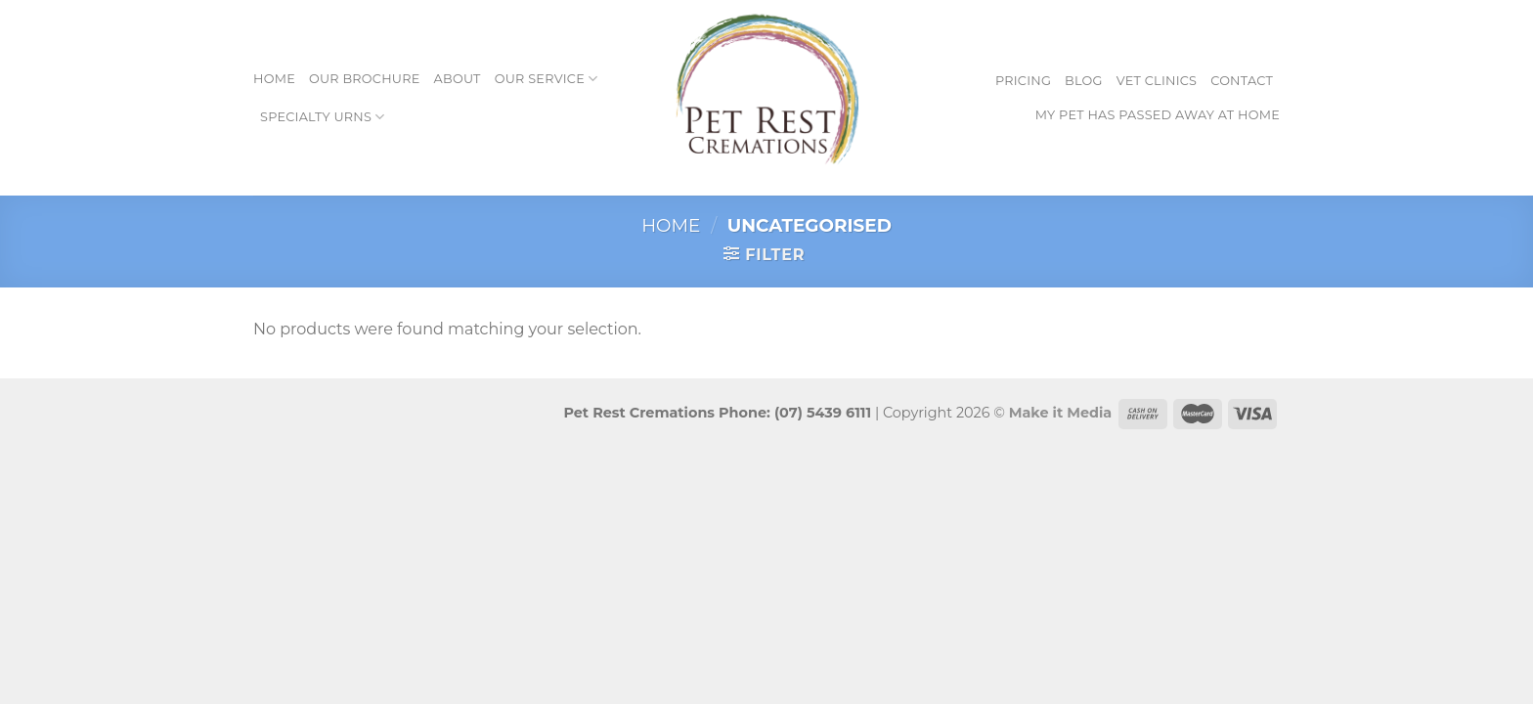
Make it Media (1061, 412)
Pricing (1023, 80)
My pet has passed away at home (1157, 115)
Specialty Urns (322, 117)
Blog (1084, 80)
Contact (1241, 80)
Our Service (546, 78)
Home (274, 78)
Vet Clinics (1157, 80)
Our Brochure (364, 78)
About (457, 78)
